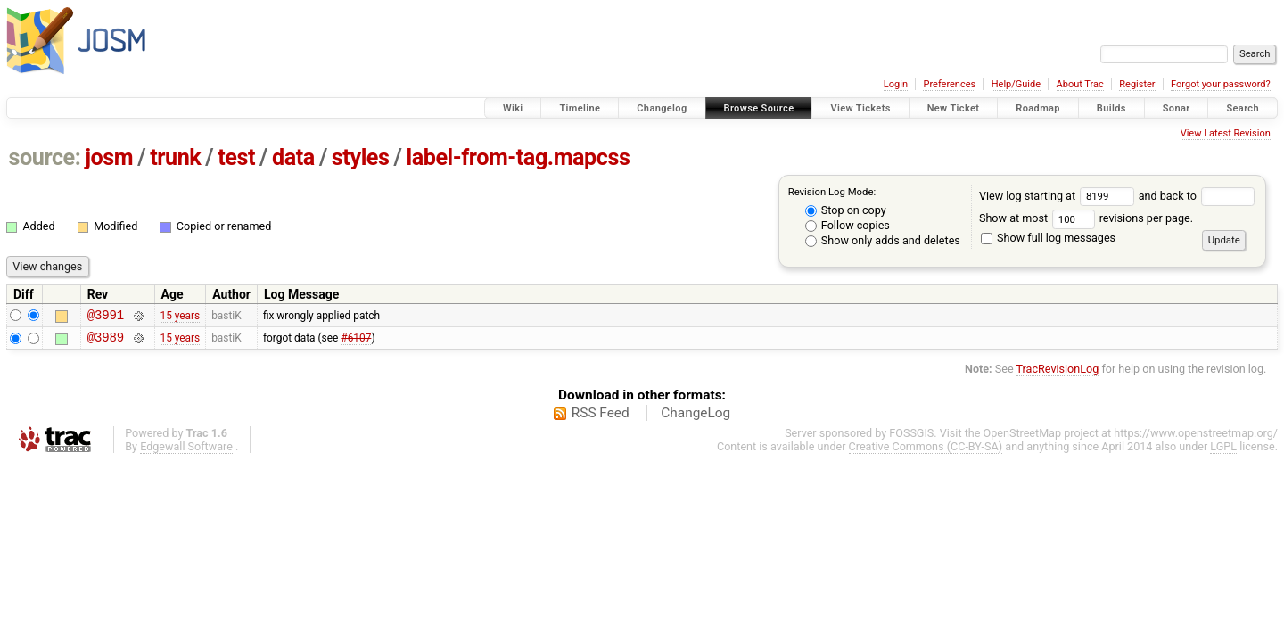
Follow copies (847, 225)
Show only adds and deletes (882, 240)
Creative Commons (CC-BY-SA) (926, 451)
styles (361, 157)
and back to (1197, 195)
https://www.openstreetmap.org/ (1196, 438)
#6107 (356, 341)
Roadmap (1038, 108)
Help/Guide (1016, 84)
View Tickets (860, 108)
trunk (175, 157)
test (236, 157)
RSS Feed (601, 418)
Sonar (1176, 108)
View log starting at (1059, 195)
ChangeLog (695, 418)
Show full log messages (1048, 237)
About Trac (1080, 84)
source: (45, 157)
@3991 (105, 317)
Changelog (662, 108)
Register (1137, 84)
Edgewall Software (186, 451)
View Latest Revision (1226, 133)
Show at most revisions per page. (1086, 218)
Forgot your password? (1221, 84)
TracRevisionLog (1058, 374)
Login (896, 84)
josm (109, 157)
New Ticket (953, 108)
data (293, 157)
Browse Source (759, 108)
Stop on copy (845, 210)
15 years (180, 316)
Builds (1111, 108)
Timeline (579, 108)
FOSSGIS (911, 438)
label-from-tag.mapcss (518, 157)
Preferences (949, 84)
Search (1242, 108)
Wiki (513, 108)
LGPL (1223, 451)
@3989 (105, 341)
